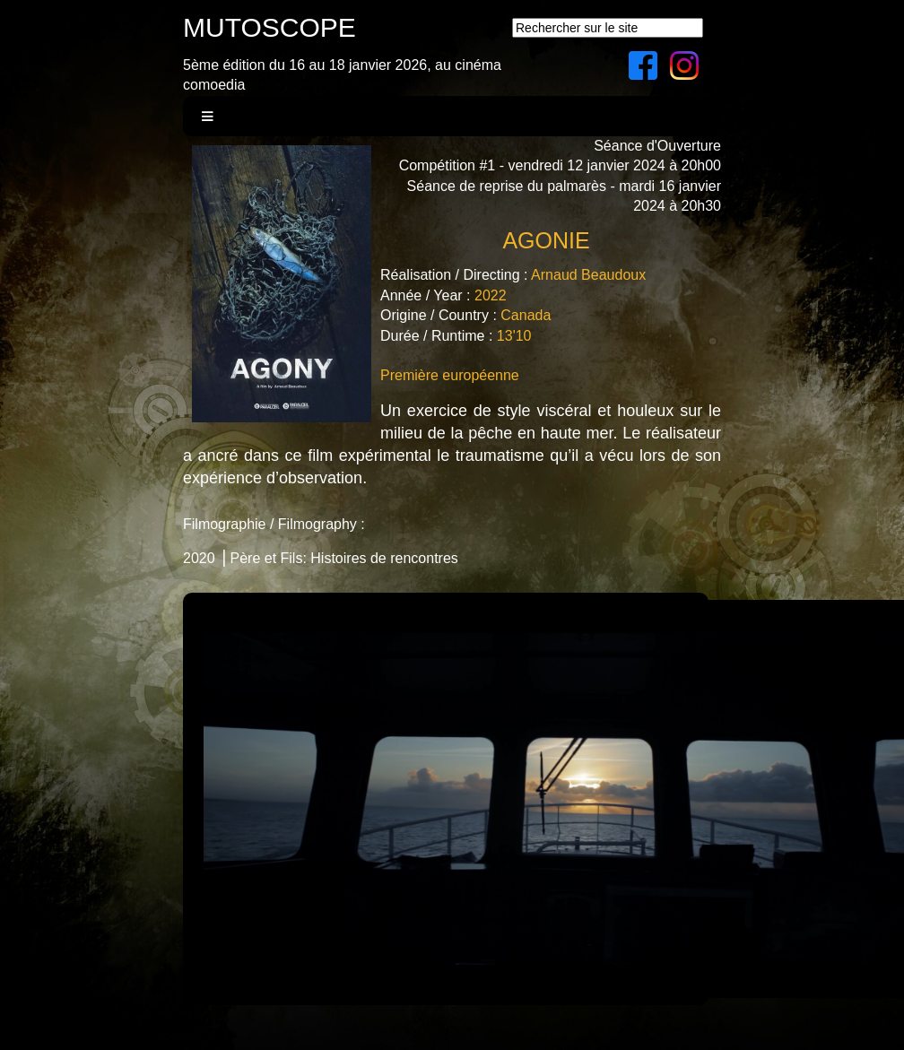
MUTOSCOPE (269, 27)
